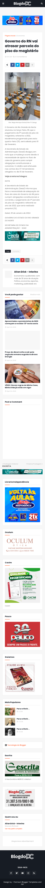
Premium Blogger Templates (26, 882)
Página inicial (10, 36)
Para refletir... (23, 709)
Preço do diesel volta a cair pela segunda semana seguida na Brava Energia (21, 354)
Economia (21, 36)
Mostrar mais (35, 295)
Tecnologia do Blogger (15, 745)
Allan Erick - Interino (26, 271)
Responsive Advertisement (23, 841)
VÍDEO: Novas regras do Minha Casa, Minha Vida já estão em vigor (21, 386)
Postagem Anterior (11, 464)
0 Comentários (21, 57)
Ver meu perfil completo (13, 829)
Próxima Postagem (34, 464)
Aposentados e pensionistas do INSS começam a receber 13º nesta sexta (21, 322)
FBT (22, 884)
